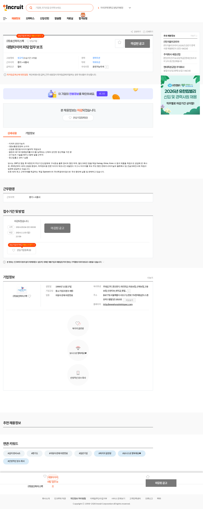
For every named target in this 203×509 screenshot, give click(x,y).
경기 (31, 197)
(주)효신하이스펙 (15, 41)
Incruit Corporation (104, 503)
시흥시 (37, 197)
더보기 (150, 277)
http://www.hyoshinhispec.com (118, 304)
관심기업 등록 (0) (21, 250)
